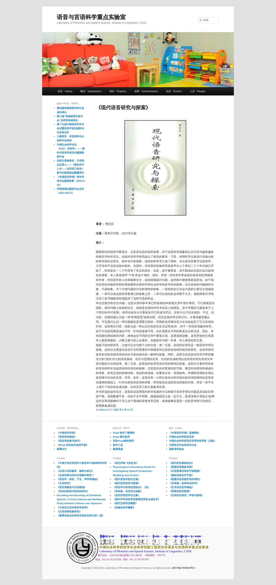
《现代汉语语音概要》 (125, 503)
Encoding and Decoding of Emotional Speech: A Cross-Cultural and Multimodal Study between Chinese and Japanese (81, 499)
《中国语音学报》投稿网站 (184, 432)
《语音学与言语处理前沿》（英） (131, 487)
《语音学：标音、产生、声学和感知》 (78, 479)
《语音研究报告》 (67, 436)
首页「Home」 (66, 91)
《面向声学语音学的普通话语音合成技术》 (136, 499)
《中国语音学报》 (67, 432)
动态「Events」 (175, 91)
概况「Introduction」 (91, 91)
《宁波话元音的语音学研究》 (73, 507)
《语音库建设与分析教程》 (72, 487)
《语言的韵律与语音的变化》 (73, 491)
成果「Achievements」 (147, 91)
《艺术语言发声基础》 (181, 487)
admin (102, 409)
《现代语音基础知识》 (181, 463)
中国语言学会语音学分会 (182, 445)
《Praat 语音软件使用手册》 (73, 445)
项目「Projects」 (118, 91)
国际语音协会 (176, 449)
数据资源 (118, 449)
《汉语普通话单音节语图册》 (185, 471)
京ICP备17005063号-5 (183, 568)
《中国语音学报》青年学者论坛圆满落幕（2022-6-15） (71, 180)
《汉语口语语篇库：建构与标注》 (75, 471)
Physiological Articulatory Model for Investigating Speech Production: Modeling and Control (134, 471)
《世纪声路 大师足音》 (126, 463)
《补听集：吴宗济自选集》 (128, 491)
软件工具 (118, 445)
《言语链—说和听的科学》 (184, 483)
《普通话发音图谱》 (180, 491)
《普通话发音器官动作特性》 (185, 479)
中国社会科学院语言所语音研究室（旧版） (192, 440)
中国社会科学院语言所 (181, 436)
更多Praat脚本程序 (123, 440)
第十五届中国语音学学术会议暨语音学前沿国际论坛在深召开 (70, 128)
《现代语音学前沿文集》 (126, 479)
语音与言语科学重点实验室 (91, 17)
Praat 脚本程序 (121, 436)
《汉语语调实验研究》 (69, 511)
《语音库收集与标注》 (69, 440)
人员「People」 (198, 91)
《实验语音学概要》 (124, 507)
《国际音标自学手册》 (181, 475)
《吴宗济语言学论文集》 (126, 495)
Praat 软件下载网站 (124, 432)
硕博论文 (62, 449)
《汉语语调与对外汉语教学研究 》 (76, 475)
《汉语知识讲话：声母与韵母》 (186, 495)
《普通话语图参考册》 (181, 467)
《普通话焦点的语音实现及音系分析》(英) (80, 515)
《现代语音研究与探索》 (126, 483)
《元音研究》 (64, 483)
